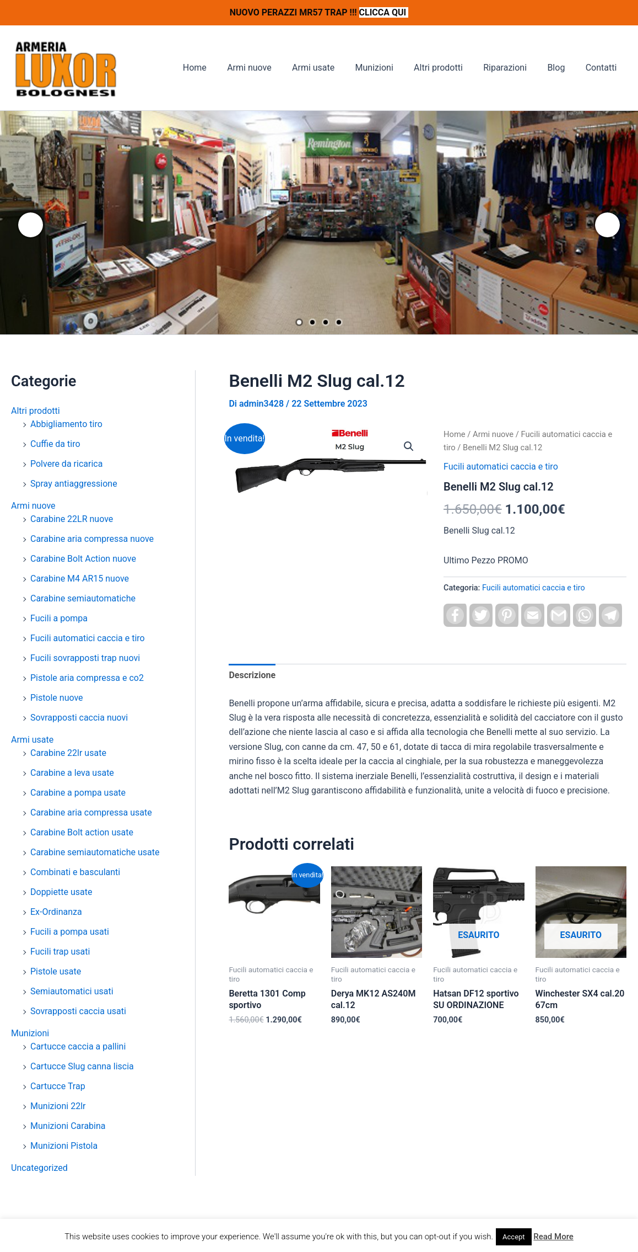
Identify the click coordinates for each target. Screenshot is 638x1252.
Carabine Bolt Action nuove (83, 558)
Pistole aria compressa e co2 (87, 678)
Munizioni (387, 67)
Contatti (602, 67)
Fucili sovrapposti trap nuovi (85, 658)
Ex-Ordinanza (56, 912)
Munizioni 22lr (57, 1106)
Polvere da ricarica (66, 464)
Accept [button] (513, 1237)
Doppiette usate (61, 892)
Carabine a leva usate (72, 773)
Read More (553, 1237)
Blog (560, 67)
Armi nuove (268, 67)
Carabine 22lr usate (68, 753)
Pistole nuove (56, 697)
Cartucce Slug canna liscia (82, 1066)
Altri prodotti (448, 67)
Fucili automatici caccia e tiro (87, 638)
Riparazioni (512, 67)
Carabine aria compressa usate (91, 812)
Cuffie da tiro (55, 444)
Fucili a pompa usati (69, 931)
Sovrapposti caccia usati (78, 1011)
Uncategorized (39, 1168)
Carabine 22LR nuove (71, 519)
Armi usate (329, 67)
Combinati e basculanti (75, 872)
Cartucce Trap (57, 1086)
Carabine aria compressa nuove (92, 539)
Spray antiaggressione (73, 483)
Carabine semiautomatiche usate (94, 852)
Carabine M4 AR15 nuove (79, 578)
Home (217, 67)
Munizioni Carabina (68, 1126)
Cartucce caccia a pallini (78, 1046)
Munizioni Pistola (64, 1146)
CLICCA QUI (384, 12)
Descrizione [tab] (252, 675)
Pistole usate (55, 971)
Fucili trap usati (60, 951)
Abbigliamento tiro (66, 424)
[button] (409, 446)
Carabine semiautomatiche (83, 598)
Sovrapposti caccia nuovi (79, 717)
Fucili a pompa (59, 618)
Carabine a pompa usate (78, 792)
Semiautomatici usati (71, 991)
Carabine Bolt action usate (81, 832)
